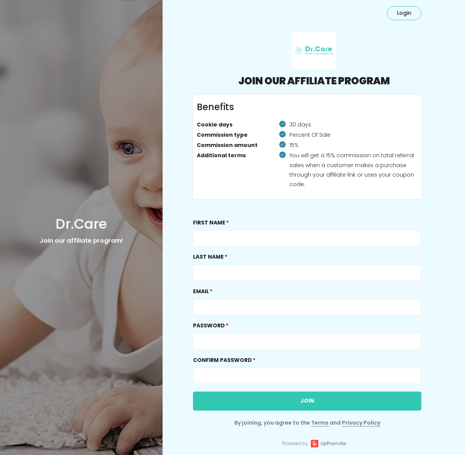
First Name (209, 222)
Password (209, 325)
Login (404, 13)
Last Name (208, 257)
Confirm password (222, 360)
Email (201, 291)
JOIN (307, 400)
